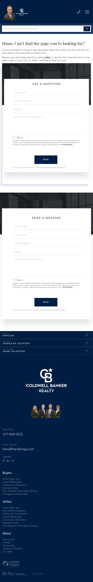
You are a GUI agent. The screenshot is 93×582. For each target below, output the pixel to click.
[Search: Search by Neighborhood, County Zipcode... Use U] (43, 29)
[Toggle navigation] (87, 12)
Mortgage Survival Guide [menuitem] (15, 494)
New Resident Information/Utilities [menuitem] (20, 491)
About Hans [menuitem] (9, 539)
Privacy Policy (67, 145)
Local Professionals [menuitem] (12, 481)
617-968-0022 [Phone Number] (13, 434)
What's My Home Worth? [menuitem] (15, 513)
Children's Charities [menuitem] (12, 548)
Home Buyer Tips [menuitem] (11, 478)
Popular (8, 336)
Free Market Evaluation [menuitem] (14, 510)
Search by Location (16, 344)
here (47, 57)
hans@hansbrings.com (19, 449)
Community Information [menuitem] (14, 484)
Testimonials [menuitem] (9, 545)
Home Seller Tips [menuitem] (11, 507)
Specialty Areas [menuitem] (10, 487)
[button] (87, 28)
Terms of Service (57, 167)
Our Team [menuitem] (7, 551)
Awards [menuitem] (6, 542)
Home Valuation (14, 351)
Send (46, 160)
